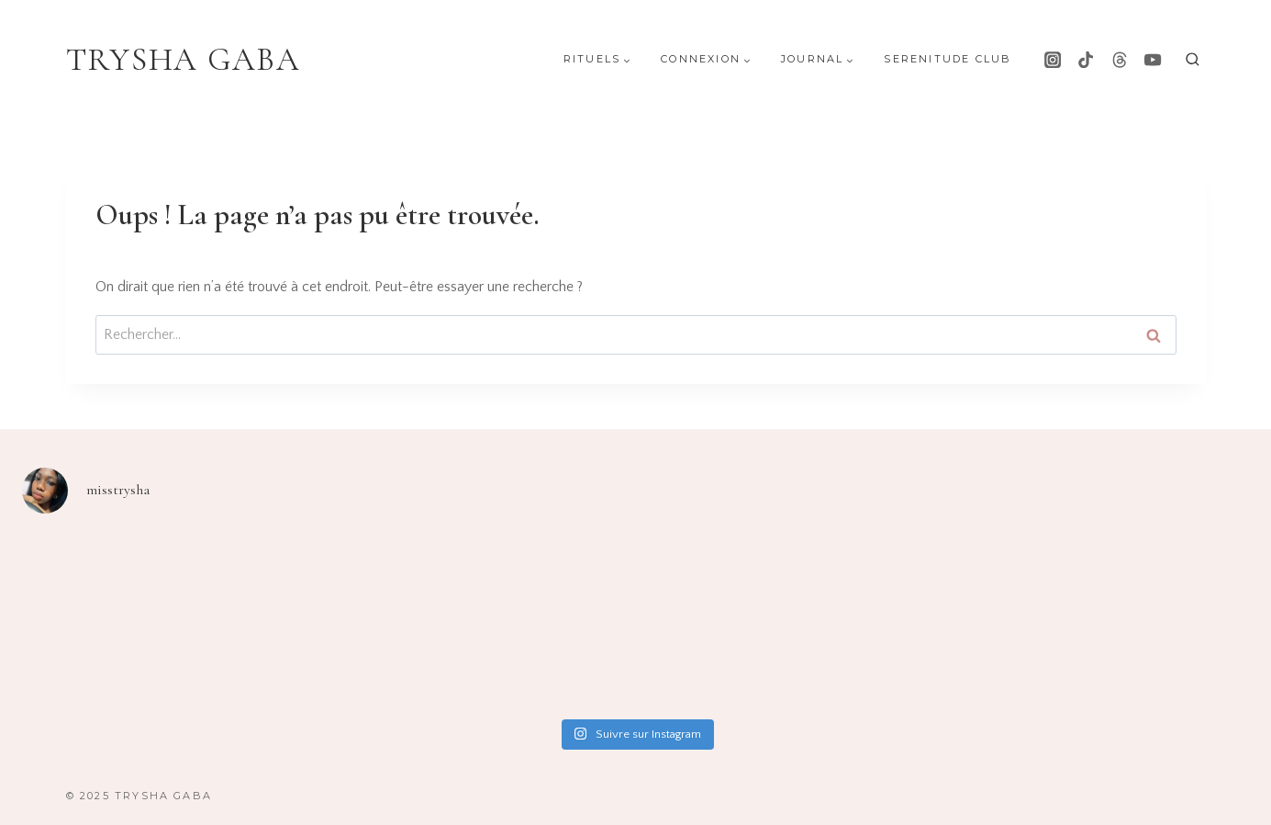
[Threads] (1119, 59)
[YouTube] (1152, 59)
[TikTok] (1085, 59)
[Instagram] (1052, 59)
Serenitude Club (947, 58)
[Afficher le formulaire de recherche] (1192, 60)
